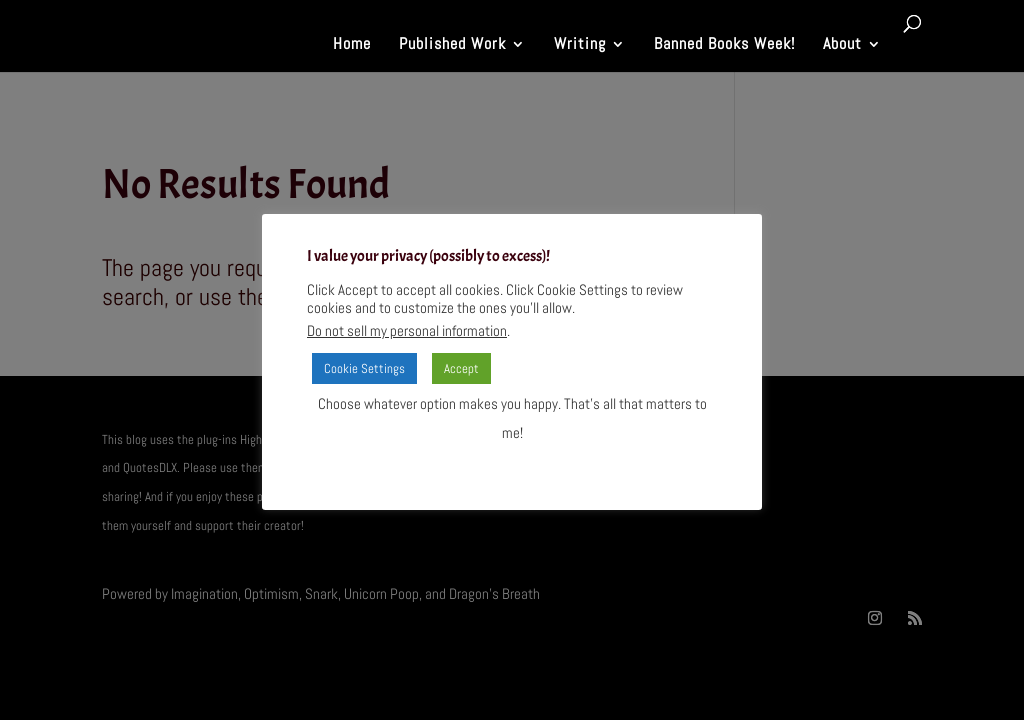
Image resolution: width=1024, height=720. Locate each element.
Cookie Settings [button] (364, 368)
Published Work (452, 45)
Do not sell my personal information (407, 331)
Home (352, 45)
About (842, 45)
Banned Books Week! (724, 45)
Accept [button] (461, 368)
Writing (580, 45)
